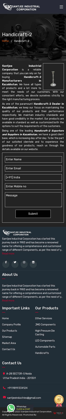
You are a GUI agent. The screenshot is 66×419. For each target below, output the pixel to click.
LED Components (45, 340)
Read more (8, 253)
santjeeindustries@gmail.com (24, 397)
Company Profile (11, 324)
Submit (33, 213)
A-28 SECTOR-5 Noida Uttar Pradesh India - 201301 (19, 376)
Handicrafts (42, 353)
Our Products (9, 330)
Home (5, 41)
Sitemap (7, 336)
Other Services (43, 318)
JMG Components (45, 324)
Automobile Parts (45, 346)
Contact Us (8, 349)
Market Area (9, 343)
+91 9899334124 (15, 388)
